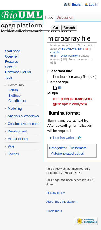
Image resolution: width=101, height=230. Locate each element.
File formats (77, 148)
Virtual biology (18, 139)
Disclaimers (54, 210)
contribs (55, 52)
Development (17, 131)
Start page (12, 51)
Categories (57, 148)
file (60, 88)
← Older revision (67, 55)
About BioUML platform (61, 201)
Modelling (15, 109)
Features (11, 62)
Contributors (17, 101)
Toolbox (13, 154)
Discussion (65, 17)
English (77, 4)
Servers (10, 67)
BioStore (14, 96)
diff (53, 55)
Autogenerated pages (67, 153)
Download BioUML (18, 72)
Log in (93, 4)
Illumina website (65, 138)
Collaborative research (24, 124)
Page (49, 17)
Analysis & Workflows (23, 116)
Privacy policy (55, 192)
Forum (13, 90)
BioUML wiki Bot (71, 48)
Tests (9, 77)
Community (16, 85)
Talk (86, 48)
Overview (12, 56)
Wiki (11, 146)
